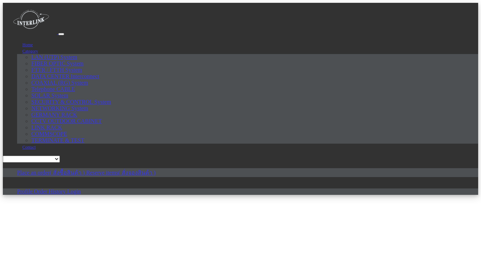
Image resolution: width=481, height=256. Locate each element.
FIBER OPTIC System (57, 63)
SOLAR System (49, 95)
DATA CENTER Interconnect (65, 76)
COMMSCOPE (49, 134)
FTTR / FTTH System (56, 70)
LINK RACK (46, 127)
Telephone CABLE (53, 89)
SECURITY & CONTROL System (71, 102)
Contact (29, 147)
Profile (25, 191)
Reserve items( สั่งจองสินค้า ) (121, 173)
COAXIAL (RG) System (59, 83)
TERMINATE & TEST (57, 140)
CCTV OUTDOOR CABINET (66, 121)
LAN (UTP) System (54, 57)
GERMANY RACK (54, 115)
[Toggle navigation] (61, 34)
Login (74, 191)
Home (27, 44)
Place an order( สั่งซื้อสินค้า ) (51, 173)
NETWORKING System (59, 108)
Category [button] (30, 51)
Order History (50, 191)
